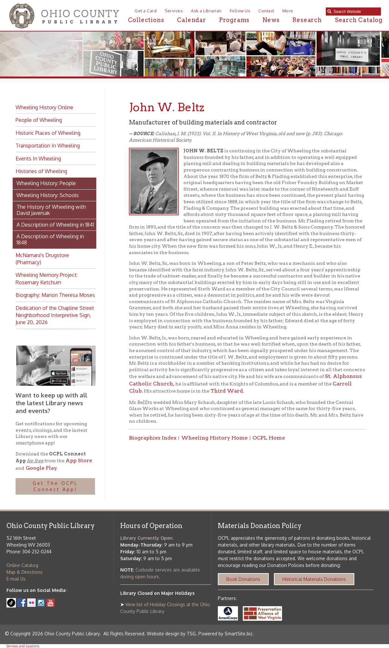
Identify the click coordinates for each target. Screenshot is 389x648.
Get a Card (146, 10)
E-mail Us (16, 579)
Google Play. (41, 468)
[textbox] (355, 11)
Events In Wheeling (38, 158)
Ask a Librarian (206, 10)
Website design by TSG (171, 633)
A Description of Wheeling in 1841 (55, 224)
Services (174, 10)
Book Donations (243, 579)
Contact (266, 10)
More (287, 10)
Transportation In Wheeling (48, 145)
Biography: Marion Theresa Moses (55, 295)
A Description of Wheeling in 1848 (50, 239)
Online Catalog (22, 565)
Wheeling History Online (44, 107)
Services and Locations (22, 646)
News (271, 20)
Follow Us (240, 10)
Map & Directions (24, 572)
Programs (234, 20)
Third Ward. (227, 391)
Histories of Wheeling (41, 171)
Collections (146, 20)
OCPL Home (269, 438)
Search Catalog (359, 20)
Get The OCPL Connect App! (55, 486)
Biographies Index (152, 438)
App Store (78, 460)
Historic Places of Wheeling (48, 133)
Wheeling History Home (214, 438)
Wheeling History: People (46, 183)
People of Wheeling (39, 120)
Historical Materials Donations (314, 579)
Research (307, 20)
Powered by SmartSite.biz (225, 633)
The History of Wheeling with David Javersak (51, 210)
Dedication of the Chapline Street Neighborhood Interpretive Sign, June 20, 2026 (55, 315)
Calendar (191, 20)
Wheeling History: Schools (48, 195)
